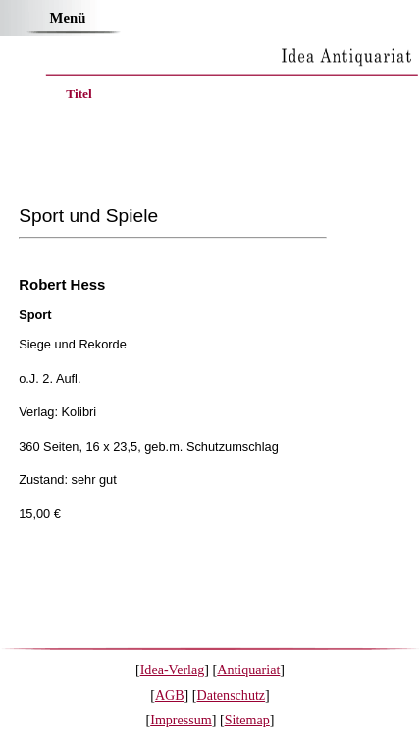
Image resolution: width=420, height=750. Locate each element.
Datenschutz (231, 695)
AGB (169, 695)
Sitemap (247, 719)
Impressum (181, 719)
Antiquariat (248, 669)
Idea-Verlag (172, 669)
